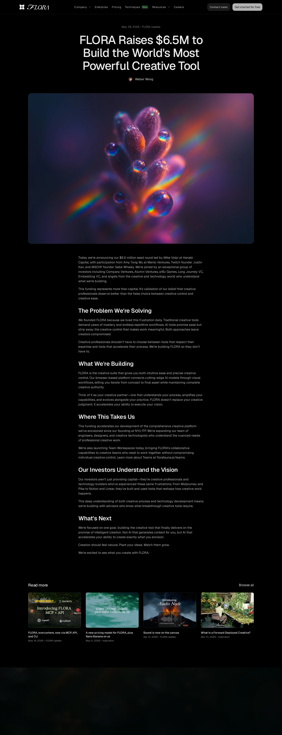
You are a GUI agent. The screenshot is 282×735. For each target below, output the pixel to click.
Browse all (246, 585)
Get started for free (247, 7)
